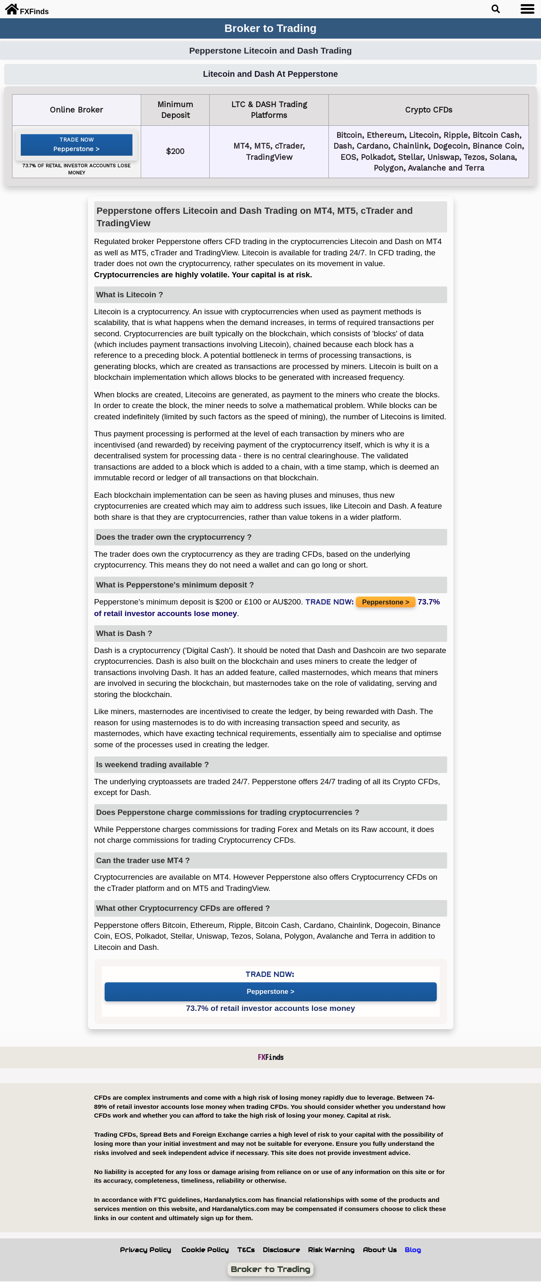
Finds (270, 1057)
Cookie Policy (205, 1250)
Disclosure (281, 1250)
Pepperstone (74, 151)
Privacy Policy (145, 1250)
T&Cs (246, 1250)
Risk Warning (331, 1250)
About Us (380, 1250)
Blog (413, 1250)
